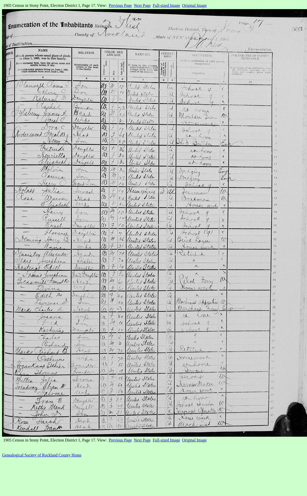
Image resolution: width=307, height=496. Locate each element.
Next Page (142, 5)
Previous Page (120, 5)
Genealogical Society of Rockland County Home (41, 455)
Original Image (194, 5)
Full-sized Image (166, 5)
